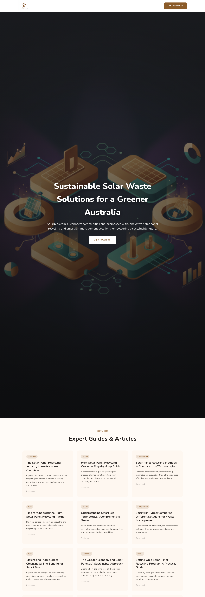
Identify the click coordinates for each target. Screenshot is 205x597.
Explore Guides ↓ (103, 239)
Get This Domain (175, 5)
